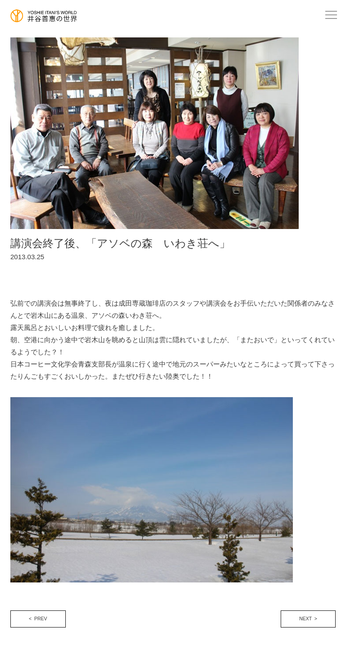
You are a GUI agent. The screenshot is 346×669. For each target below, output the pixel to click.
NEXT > (308, 618)
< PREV (38, 618)
